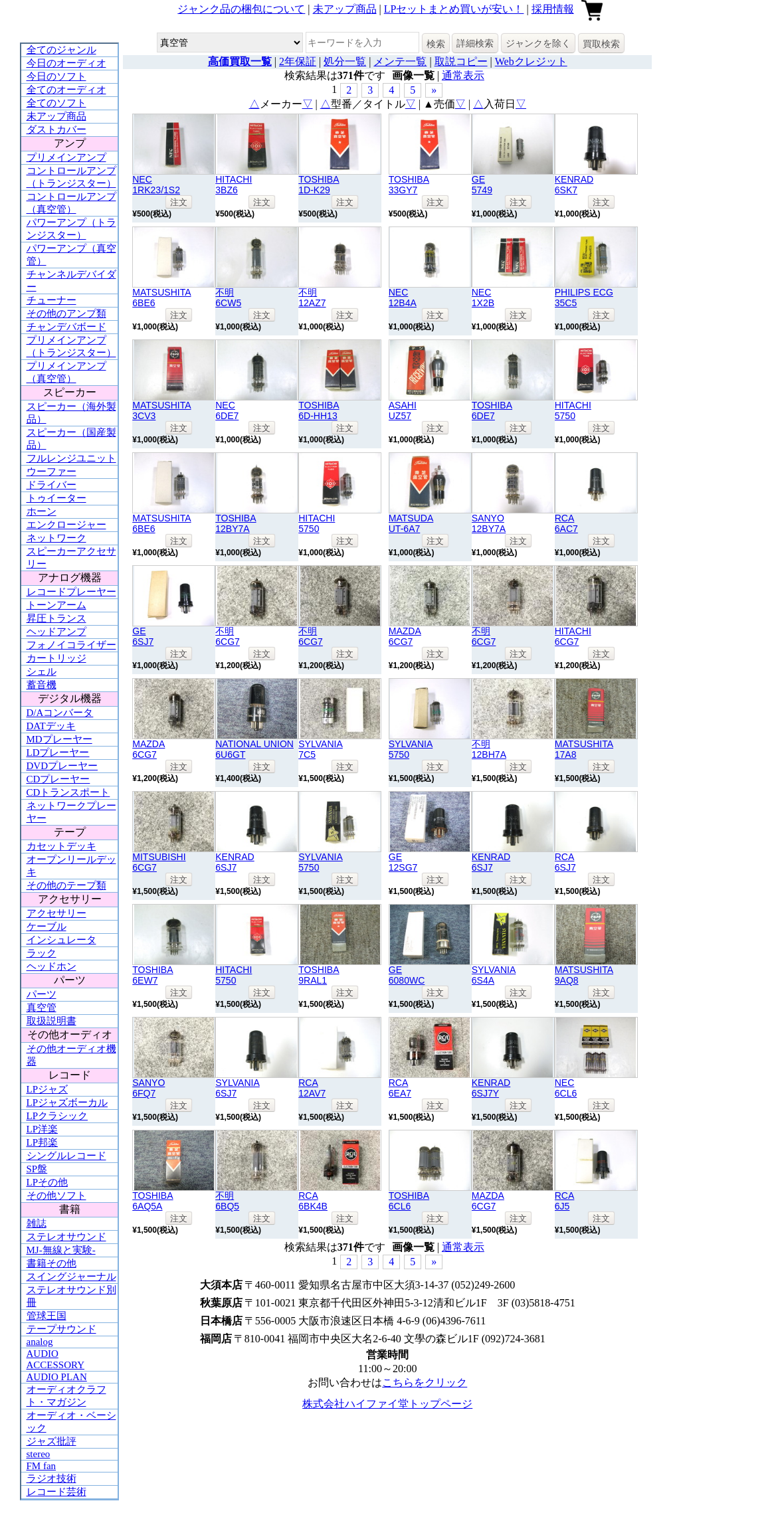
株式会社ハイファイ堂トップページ (387, 1403)
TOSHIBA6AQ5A (152, 1200)
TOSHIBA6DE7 (492, 410)
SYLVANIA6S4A (494, 975)
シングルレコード (66, 1155)
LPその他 (47, 1182)
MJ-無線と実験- (61, 1250)
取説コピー (461, 61)
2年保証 (297, 61)
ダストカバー (56, 129)
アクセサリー (56, 913)
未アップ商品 (345, 9)
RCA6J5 (565, 1200)
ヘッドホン (51, 966)
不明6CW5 (228, 297)
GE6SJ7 (142, 636)
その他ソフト (56, 1195)
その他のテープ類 (66, 885)
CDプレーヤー (58, 779)
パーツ (41, 994)
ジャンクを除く (538, 43)
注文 (178, 202)
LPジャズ (47, 1089)
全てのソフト (56, 103)
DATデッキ (51, 726)
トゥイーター (56, 498)
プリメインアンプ (66, 157)
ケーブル (46, 926)
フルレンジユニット (71, 458)
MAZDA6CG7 (405, 636)
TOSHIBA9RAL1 (318, 975)
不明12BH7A (489, 749)
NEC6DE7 (227, 410)
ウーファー (51, 471)
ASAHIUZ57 (403, 410)
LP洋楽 (42, 1129)
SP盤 (37, 1169)
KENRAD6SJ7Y (491, 1088)
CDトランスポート (68, 792)
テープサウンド (61, 1329)
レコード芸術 (56, 1491)
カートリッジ (56, 658)
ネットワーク (56, 538)
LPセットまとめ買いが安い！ (454, 9)
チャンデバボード (66, 326)
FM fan (41, 1466)
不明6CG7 (227, 636)
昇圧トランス (56, 618)
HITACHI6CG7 (573, 636)
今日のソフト (56, 76)
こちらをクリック (424, 1382)
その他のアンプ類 (66, 313)
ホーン (41, 511)
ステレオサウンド (66, 1236)
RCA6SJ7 (565, 862)
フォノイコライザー (71, 645)
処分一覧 (345, 61)
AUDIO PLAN (57, 1377)
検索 (436, 44)
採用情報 (553, 9)
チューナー (51, 300)
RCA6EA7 (400, 1088)
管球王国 (46, 1315)
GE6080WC (407, 975)
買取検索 (601, 44)
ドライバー (51, 485)
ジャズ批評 (51, 1441)
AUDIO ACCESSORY (56, 1359)
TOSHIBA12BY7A (235, 523)
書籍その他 (51, 1263)
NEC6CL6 (566, 1088)
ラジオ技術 (51, 1478)
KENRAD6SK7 (574, 184)
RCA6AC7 (566, 523)
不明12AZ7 (312, 297)
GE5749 (482, 184)
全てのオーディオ (66, 89)
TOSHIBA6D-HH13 (318, 410)
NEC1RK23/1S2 (156, 184)
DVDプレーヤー (62, 765)
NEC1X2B (483, 297)
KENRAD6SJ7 (234, 862)
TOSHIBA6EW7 (152, 975)
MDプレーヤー (59, 739)
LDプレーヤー (58, 752)
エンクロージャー (66, 524)
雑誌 (37, 1223)
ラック (41, 953)
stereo (38, 1454)
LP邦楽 (42, 1142)
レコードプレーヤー (71, 591)
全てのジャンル (61, 50)
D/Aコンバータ (60, 712)
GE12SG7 (403, 862)
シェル (41, 671)
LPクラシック (57, 1116)
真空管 (41, 1007)
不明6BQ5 (227, 1200)
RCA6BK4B (313, 1200)
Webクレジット (531, 61)
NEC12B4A (403, 297)
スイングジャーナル (71, 1276)
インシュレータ (61, 940)
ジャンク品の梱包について (241, 9)
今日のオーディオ (66, 63)
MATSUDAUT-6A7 (411, 523)
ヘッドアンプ (56, 631)
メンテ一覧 (400, 61)
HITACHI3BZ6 (233, 184)
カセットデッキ (61, 846)
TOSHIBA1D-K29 (318, 184)
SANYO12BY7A (489, 523)
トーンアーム (56, 605)
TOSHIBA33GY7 (409, 184)
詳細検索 (475, 43)
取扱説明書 (51, 1021)
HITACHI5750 (573, 410)
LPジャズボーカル (67, 1102)
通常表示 (463, 75)
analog (40, 1341)
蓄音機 (41, 684)
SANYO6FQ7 (148, 1088)
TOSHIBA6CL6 (409, 1200)
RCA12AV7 (312, 1088)
